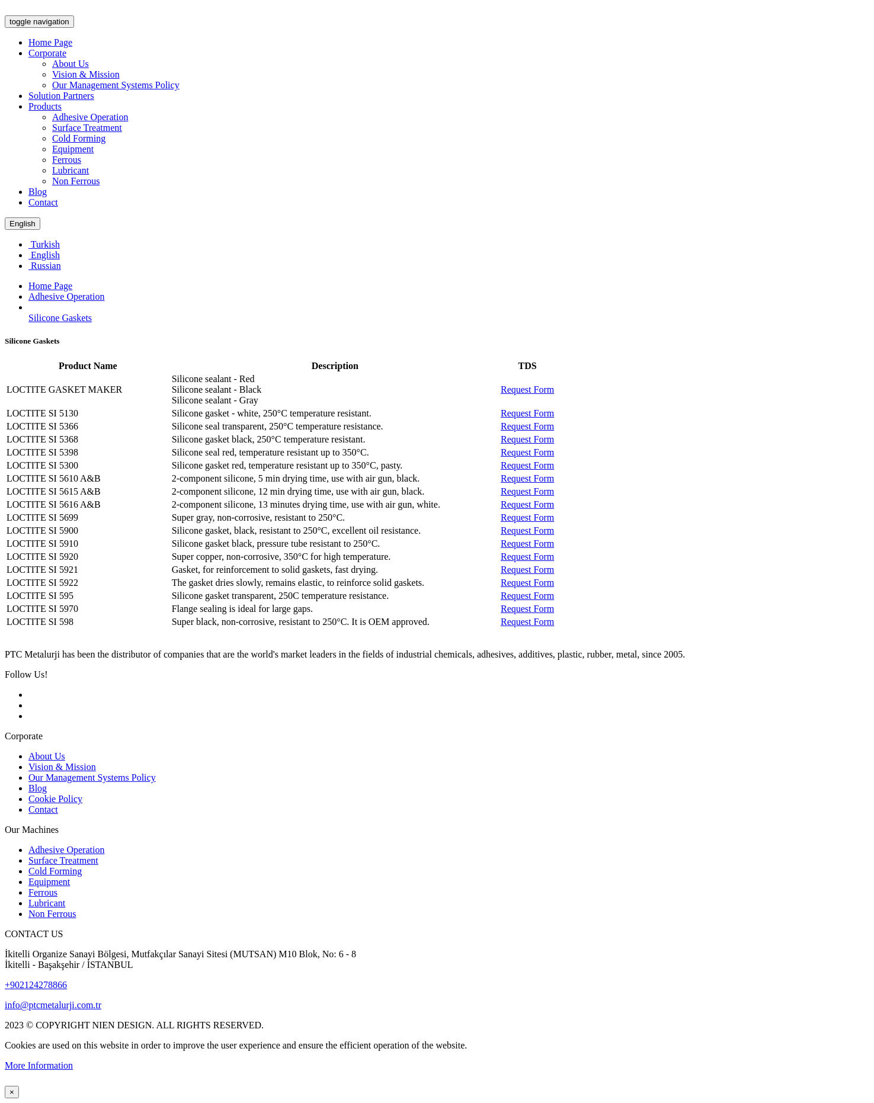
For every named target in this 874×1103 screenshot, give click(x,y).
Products (45, 106)
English (22, 223)
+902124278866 (36, 985)
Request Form (527, 389)
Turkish (44, 244)
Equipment (73, 149)
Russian (44, 266)
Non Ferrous (76, 181)
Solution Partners (61, 96)
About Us (70, 64)
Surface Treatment (87, 128)
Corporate (47, 53)
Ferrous (66, 160)
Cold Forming (78, 138)
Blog (37, 192)
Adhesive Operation (90, 117)
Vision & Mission (86, 74)
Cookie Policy (55, 799)
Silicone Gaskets (60, 318)
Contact (43, 202)
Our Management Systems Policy (116, 85)
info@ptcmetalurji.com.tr (53, 1005)
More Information (39, 1065)
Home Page (50, 42)
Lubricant (70, 170)
